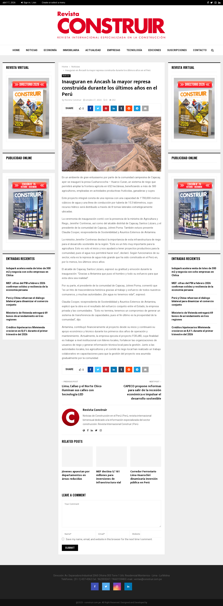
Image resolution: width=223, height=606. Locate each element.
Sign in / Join (28, 2)
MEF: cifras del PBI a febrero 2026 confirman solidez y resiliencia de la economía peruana (27, 286)
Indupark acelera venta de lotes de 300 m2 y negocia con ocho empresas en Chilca (28, 272)
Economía (50, 50)
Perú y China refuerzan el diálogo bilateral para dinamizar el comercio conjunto (27, 301)
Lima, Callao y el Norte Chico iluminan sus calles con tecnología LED (82, 390)
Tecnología (134, 50)
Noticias (31, 50)
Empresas (113, 50)
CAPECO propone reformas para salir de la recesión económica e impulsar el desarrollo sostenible (142, 392)
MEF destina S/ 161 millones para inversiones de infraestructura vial (108, 477)
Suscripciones (177, 50)
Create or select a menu (53, 2)
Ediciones (154, 50)
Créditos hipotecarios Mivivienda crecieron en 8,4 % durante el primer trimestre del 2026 (27, 331)
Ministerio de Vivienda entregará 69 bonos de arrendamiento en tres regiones (26, 316)
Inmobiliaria (71, 50)
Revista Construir (73, 100)
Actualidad (93, 50)
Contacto (200, 50)
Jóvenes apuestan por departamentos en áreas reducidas (76, 475)
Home (16, 50)
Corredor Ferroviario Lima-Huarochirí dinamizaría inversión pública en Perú (143, 477)
